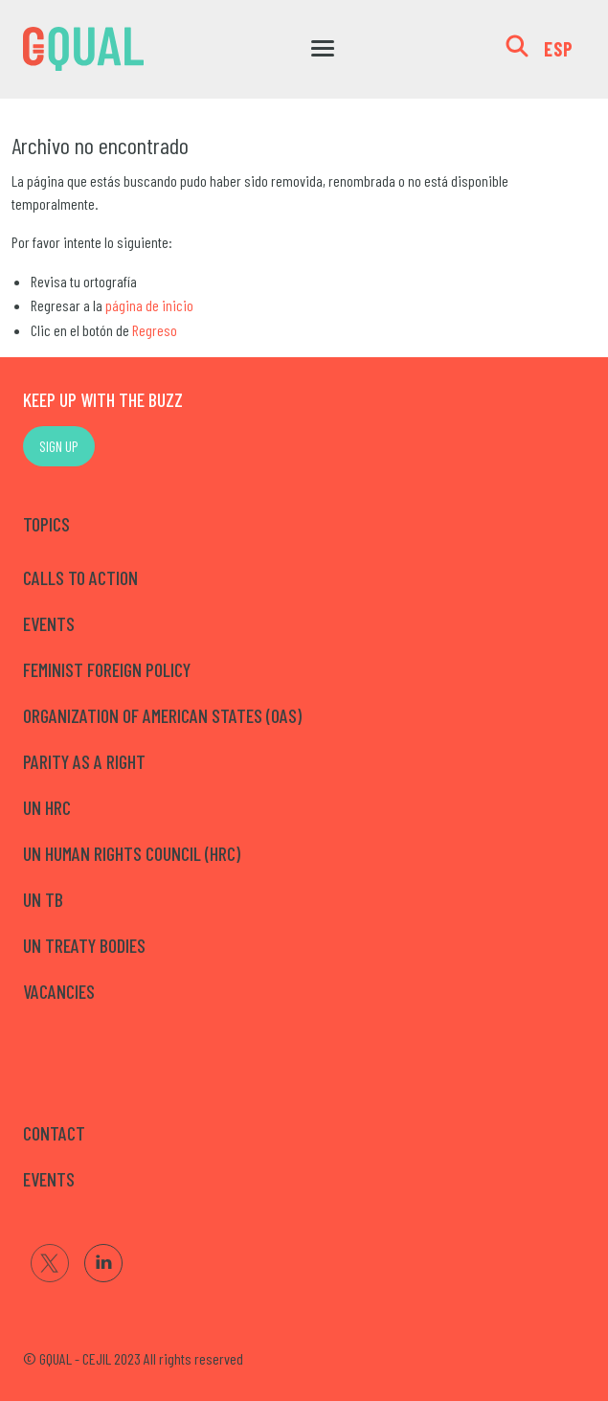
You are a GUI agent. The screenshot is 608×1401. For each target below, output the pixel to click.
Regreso (154, 330)
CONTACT (54, 1132)
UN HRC (47, 807)
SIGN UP (59, 446)
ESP (559, 48)
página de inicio (149, 305)
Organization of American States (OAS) (162, 715)
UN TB (43, 899)
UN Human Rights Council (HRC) (131, 853)
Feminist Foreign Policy (107, 669)
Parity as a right (84, 761)
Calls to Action (80, 577)
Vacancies (59, 991)
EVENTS (49, 1178)
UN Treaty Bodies (84, 945)
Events (49, 623)
